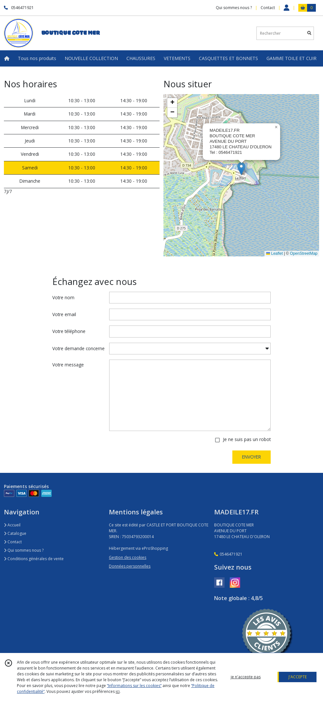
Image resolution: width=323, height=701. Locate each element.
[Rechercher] (309, 33)
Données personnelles (129, 566)
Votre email (64, 314)
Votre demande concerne (78, 348)
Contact (268, 7)
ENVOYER (251, 457)
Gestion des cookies (127, 557)
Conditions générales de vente (34, 558)
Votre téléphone (68, 331)
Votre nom (63, 297)
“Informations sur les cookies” (134, 685)
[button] (241, 168)
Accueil (12, 525)
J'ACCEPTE (298, 677)
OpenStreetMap (303, 253)
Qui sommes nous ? (24, 550)
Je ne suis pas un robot (247, 439)
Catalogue (15, 533)
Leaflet (274, 253)
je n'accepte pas (246, 677)
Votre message (68, 365)
